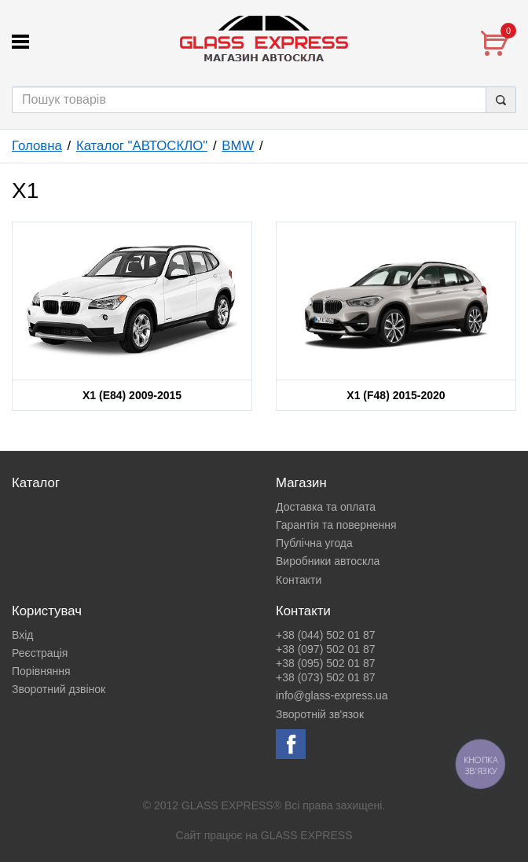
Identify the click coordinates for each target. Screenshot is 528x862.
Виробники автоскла (328, 561)
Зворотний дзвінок (58, 689)
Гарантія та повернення (336, 525)
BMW (238, 145)
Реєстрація (40, 653)
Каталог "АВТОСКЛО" (141, 145)
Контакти (298, 580)
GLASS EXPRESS (307, 835)
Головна (37, 145)
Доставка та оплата (326, 507)
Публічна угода (314, 543)
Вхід (22, 635)
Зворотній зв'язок (320, 714)
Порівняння (41, 671)
